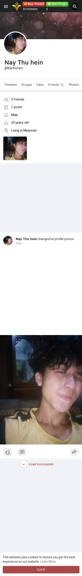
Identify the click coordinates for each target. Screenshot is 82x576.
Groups (26, 84)
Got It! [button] (41, 569)
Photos (74, 84)
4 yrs (19, 243)
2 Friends (17, 99)
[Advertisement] (41, 193)
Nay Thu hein (26, 239)
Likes (40, 84)
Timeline (10, 84)
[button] (75, 7)
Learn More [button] (48, 561)
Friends (56, 85)
